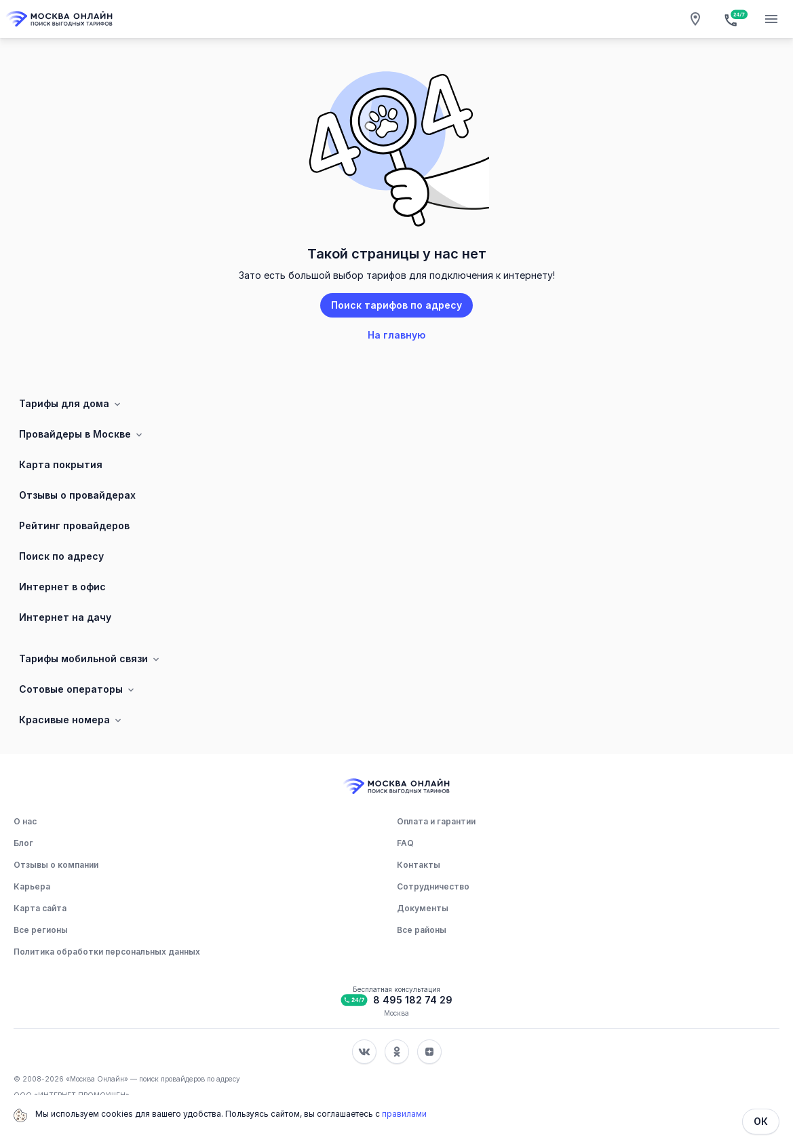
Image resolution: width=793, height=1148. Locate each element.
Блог (23, 843)
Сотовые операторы (77, 689)
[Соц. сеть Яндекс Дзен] (429, 1051)
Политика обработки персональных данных (107, 951)
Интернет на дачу (65, 617)
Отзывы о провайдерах (77, 495)
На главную (396, 335)
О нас (25, 821)
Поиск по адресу (61, 556)
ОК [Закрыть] (761, 1121)
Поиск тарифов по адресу (396, 305)
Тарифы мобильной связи (90, 659)
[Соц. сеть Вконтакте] (364, 1051)
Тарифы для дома (71, 404)
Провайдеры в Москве (81, 434)
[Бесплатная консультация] (733, 19)
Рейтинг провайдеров (74, 525)
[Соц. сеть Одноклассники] (397, 1051)
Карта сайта (40, 908)
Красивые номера (71, 720)
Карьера (32, 886)
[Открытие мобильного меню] (771, 19)
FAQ (405, 843)
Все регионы (41, 930)
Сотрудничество (433, 886)
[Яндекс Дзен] (429, 1051)
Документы (422, 908)
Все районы (421, 930)
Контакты (418, 865)
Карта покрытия (60, 464)
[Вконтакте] (364, 1051)
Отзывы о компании (56, 865)
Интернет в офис (62, 586)
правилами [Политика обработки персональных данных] (404, 1114)
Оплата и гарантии (436, 821)
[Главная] (59, 19)
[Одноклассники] (397, 1051)
